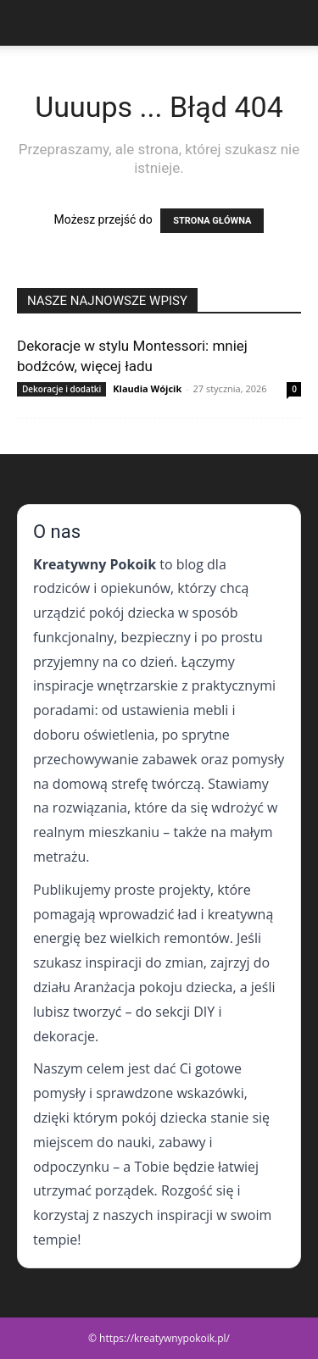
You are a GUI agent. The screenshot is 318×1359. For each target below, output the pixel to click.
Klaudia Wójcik (147, 388)
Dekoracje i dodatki (61, 389)
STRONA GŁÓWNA (212, 220)
